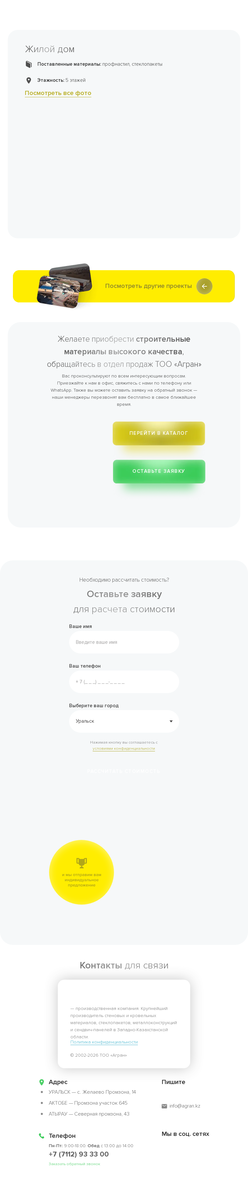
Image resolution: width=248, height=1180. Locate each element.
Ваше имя (80, 626)
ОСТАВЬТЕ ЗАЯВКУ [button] (158, 471)
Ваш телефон (85, 666)
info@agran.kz (185, 1106)
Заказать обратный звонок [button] (74, 1164)
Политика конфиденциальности (104, 1042)
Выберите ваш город (94, 706)
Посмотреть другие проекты (148, 286)
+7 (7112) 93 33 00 (79, 1154)
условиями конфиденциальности (124, 748)
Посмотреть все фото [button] (58, 93)
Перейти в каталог (159, 433)
